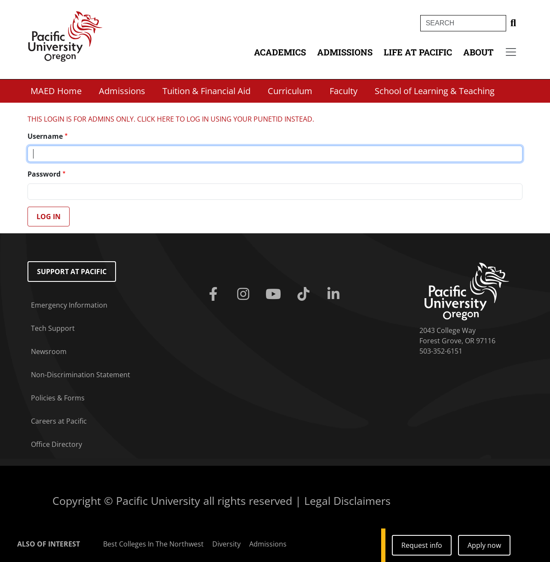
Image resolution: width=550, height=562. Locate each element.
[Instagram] (245, 294)
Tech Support (53, 328)
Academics (280, 52)
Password (44, 174)
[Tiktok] (305, 294)
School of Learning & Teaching (435, 91)
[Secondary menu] (510, 52)
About (478, 52)
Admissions (345, 52)
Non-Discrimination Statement (80, 374)
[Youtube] (275, 294)
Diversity (226, 544)
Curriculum (290, 91)
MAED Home (56, 91)
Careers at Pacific (59, 421)
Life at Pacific (418, 52)
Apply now (484, 545)
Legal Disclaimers (347, 500)
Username (45, 136)
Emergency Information (69, 305)
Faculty (344, 91)
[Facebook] (215, 294)
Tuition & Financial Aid (206, 91)
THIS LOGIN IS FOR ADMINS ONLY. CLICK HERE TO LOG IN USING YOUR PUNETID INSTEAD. (171, 119)
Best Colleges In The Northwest (153, 544)
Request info (421, 545)
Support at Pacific (72, 271)
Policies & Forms (58, 398)
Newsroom (49, 351)
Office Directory (56, 444)
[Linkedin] (335, 294)
